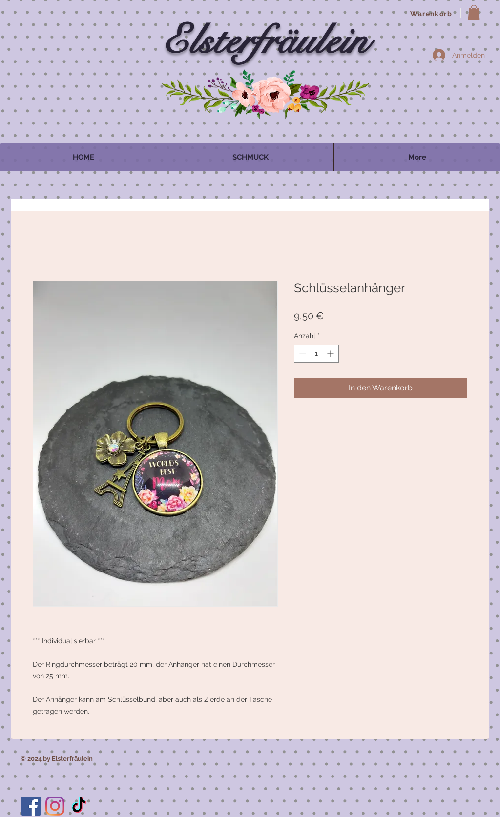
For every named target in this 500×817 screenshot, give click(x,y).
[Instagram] (54, 806)
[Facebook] (31, 806)
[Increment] (331, 353)
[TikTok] (78, 806)
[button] (474, 12)
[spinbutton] (316, 353)
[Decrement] (301, 353)
